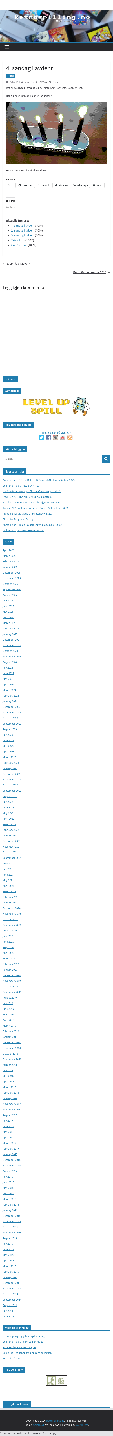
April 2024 (8, 684)
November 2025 (12, 578)
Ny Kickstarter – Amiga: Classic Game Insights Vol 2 (32, 491)
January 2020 (10, 969)
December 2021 (12, 841)
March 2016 (9, 1199)
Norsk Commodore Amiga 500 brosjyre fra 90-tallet (31, 502)
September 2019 (12, 992)
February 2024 (11, 695)
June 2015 (8, 1249)
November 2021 (12, 846)
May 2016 (8, 1187)
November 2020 (12, 913)
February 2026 (11, 561)
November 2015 (12, 1221)
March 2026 (9, 555)
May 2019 (8, 1014)
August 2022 (10, 796)
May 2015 (8, 1255)
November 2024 (12, 645)
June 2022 (8, 807)
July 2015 (8, 1243)
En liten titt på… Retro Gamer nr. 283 (23, 530)
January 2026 (10, 567)
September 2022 (12, 790)
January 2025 (10, 634)
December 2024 (12, 639)
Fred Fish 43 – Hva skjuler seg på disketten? (27, 496)
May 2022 (8, 813)
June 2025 (8, 606)
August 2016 (10, 1171)
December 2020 (12, 908)
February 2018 (11, 1092)
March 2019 (9, 1025)
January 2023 (10, 768)
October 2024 (10, 650)
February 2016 (11, 1204)
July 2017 (8, 1120)
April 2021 (8, 885)
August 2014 (10, 1305)
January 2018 (10, 1098)
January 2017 (10, 1154)
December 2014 (12, 1282)
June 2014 (8, 1316)
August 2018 (10, 1064)
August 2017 (10, 1115)
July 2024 (8, 667)
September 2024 (12, 656)
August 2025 (10, 595)
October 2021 (10, 852)
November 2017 (12, 1104)
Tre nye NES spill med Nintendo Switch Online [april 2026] (36, 508)
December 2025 (12, 572)
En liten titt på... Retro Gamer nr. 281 (24, 1341)
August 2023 (10, 729)
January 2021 (10, 902)
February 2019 (11, 1031)
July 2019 (8, 1003)
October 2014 (10, 1294)
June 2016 (8, 1182)
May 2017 (8, 1131)
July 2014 (8, 1310)
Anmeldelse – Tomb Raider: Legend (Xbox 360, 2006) (32, 524)
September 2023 (12, 723)
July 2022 (8, 802)
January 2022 (10, 835)
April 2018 (8, 1081)
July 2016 (8, 1176)
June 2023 (8, 740)
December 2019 (12, 975)
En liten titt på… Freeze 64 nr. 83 (21, 485)
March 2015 (9, 1266)
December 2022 (12, 774)
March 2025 (9, 623)
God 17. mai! (19, 245)
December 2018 (12, 1042)
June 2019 (8, 1008)
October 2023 (10, 718)
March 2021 (9, 891)
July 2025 (8, 600)
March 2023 (9, 757)
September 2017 (12, 1109)
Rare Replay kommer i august (19, 1347)
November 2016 (12, 1165)
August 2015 (10, 1238)
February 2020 (11, 964)
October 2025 (10, 583)
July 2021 (8, 869)
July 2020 (8, 936)
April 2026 (8, 550)
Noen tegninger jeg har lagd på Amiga (24, 1336)
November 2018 (12, 1048)
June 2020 (8, 941)
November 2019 (12, 980)
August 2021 (10, 863)
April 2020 (8, 953)
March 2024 (9, 690)
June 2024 (8, 673)
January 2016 (10, 1210)
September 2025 (12, 589)
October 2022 (10, 785)
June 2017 (8, 1126)
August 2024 (10, 662)
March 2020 (9, 958)
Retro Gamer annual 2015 (91, 272)
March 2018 (9, 1087)
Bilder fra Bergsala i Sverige (18, 519)
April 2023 (8, 751)
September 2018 (12, 1059)
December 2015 (12, 1215)
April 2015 (8, 1260)
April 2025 (8, 617)
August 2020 (10, 930)
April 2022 (8, 818)
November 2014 (12, 1288)
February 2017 (11, 1148)
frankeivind (29, 82)
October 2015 (10, 1227)
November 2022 (12, 779)
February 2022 (11, 829)
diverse (10, 76)
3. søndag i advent (22, 235)
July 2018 (8, 1070)
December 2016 (12, 1159)
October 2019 (10, 986)
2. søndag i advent (22, 230)
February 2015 (11, 1271)
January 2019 (10, 1036)
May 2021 (8, 880)
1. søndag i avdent (22, 225)
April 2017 (8, 1137)
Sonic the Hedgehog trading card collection (27, 1352)
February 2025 (11, 628)
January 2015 (10, 1277)
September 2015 (12, 1232)
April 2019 (8, 1020)
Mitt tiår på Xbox (12, 1358)
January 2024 (10, 701)
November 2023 (12, 712)
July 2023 (8, 734)
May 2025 (8, 611)
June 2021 (8, 874)
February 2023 (11, 762)
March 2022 (9, 824)
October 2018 (10, 1053)
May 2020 (8, 947)
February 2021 (11, 897)
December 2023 (12, 706)
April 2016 (8, 1193)
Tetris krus (18, 240)
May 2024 (8, 678)
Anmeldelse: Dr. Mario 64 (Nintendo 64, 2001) (28, 513)
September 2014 (12, 1299)
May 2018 (8, 1076)
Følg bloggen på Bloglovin (56, 432)
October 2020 (10, 919)
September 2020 (12, 925)
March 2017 (9, 1143)
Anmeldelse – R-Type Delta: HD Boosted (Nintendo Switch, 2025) (39, 480)
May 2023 (8, 746)
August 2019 (10, 997)
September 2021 (12, 857)
